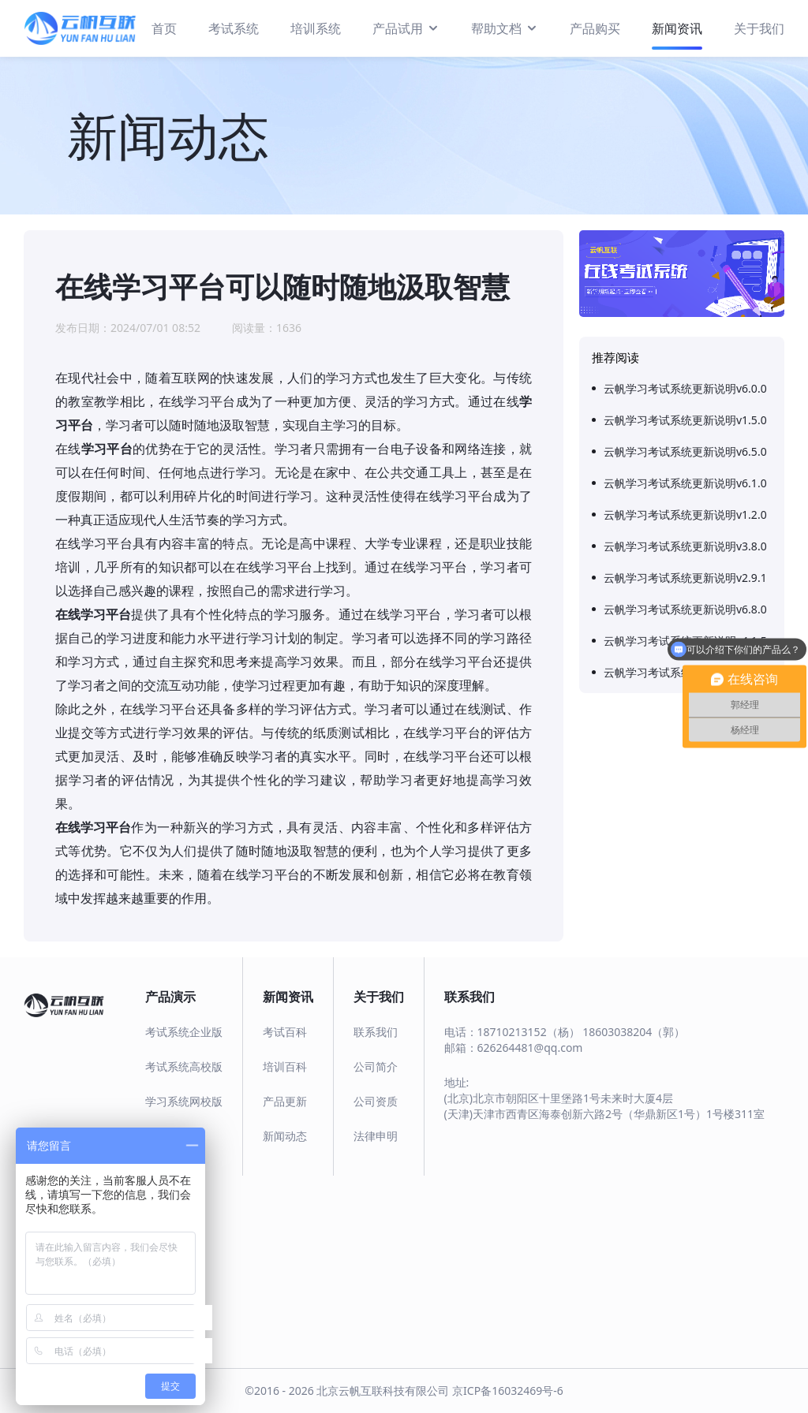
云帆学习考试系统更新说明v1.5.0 (685, 419)
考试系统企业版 (184, 1031)
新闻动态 (285, 1135)
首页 (164, 28)
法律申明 (376, 1135)
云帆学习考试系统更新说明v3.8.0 (685, 546)
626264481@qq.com (530, 1047)
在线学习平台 (93, 614)
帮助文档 (504, 27)
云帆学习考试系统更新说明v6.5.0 (685, 451)
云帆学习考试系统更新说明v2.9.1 (685, 577)
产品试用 (406, 27)
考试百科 (285, 1031)
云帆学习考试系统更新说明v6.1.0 (685, 482)
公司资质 (376, 1101)
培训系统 (315, 28)
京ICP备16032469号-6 (507, 1390)
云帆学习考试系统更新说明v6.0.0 (685, 388)
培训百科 (285, 1066)
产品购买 (595, 28)
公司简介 (376, 1066)
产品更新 (285, 1101)
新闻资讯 (677, 28)
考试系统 (233, 28)
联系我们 (376, 1031)
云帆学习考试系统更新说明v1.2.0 (685, 514)
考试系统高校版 (184, 1066)
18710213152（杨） (528, 1031)
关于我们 (759, 28)
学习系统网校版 (184, 1101)
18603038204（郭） (633, 1031)
